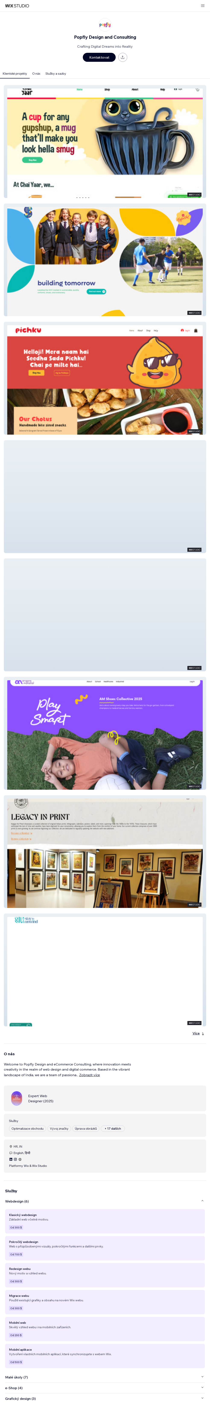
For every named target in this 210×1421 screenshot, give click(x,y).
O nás (36, 73)
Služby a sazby (55, 73)
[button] (105, 141)
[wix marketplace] (17, 5)
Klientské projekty (15, 73)
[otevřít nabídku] (202, 6)
